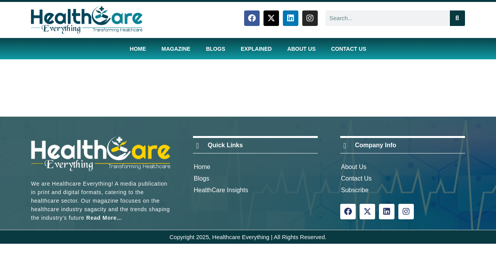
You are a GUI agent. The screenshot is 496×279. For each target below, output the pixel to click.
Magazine (176, 49)
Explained (256, 49)
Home (138, 49)
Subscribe (355, 190)
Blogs (215, 49)
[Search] (457, 18)
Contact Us (348, 49)
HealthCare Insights (221, 190)
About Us (301, 49)
